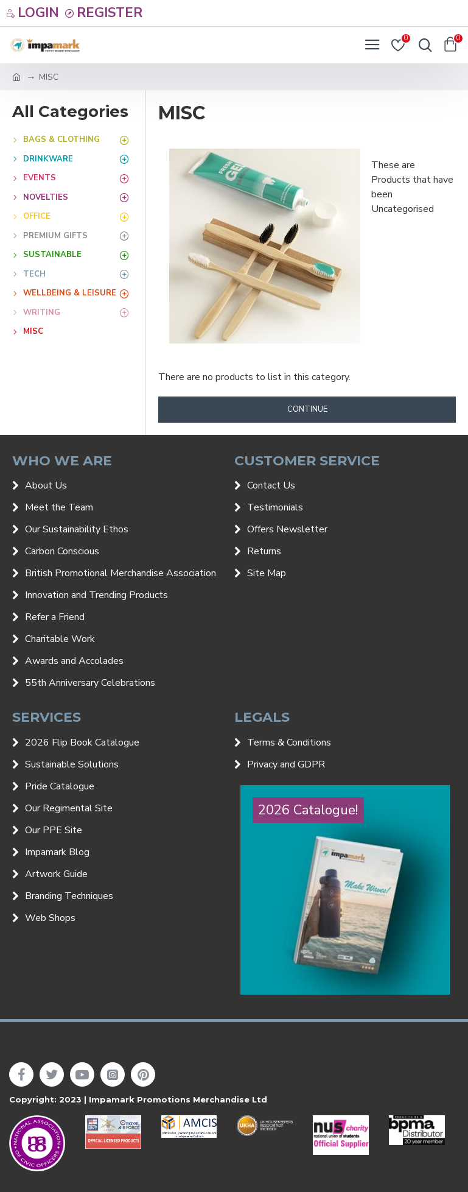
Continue (307, 409)
